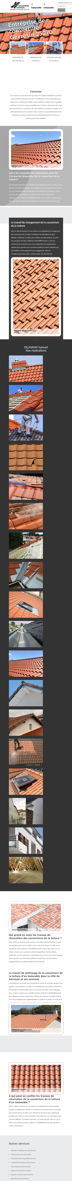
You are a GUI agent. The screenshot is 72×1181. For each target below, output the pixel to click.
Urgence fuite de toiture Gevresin (21, 1171)
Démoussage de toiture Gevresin (21, 1167)
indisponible (36, 6)
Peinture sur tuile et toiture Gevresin (22, 1175)
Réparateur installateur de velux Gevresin (23, 1150)
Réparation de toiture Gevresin (20, 1179)
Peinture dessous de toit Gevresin (21, 1154)
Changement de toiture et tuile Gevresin (23, 1162)
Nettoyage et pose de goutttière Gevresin (23, 1158)
